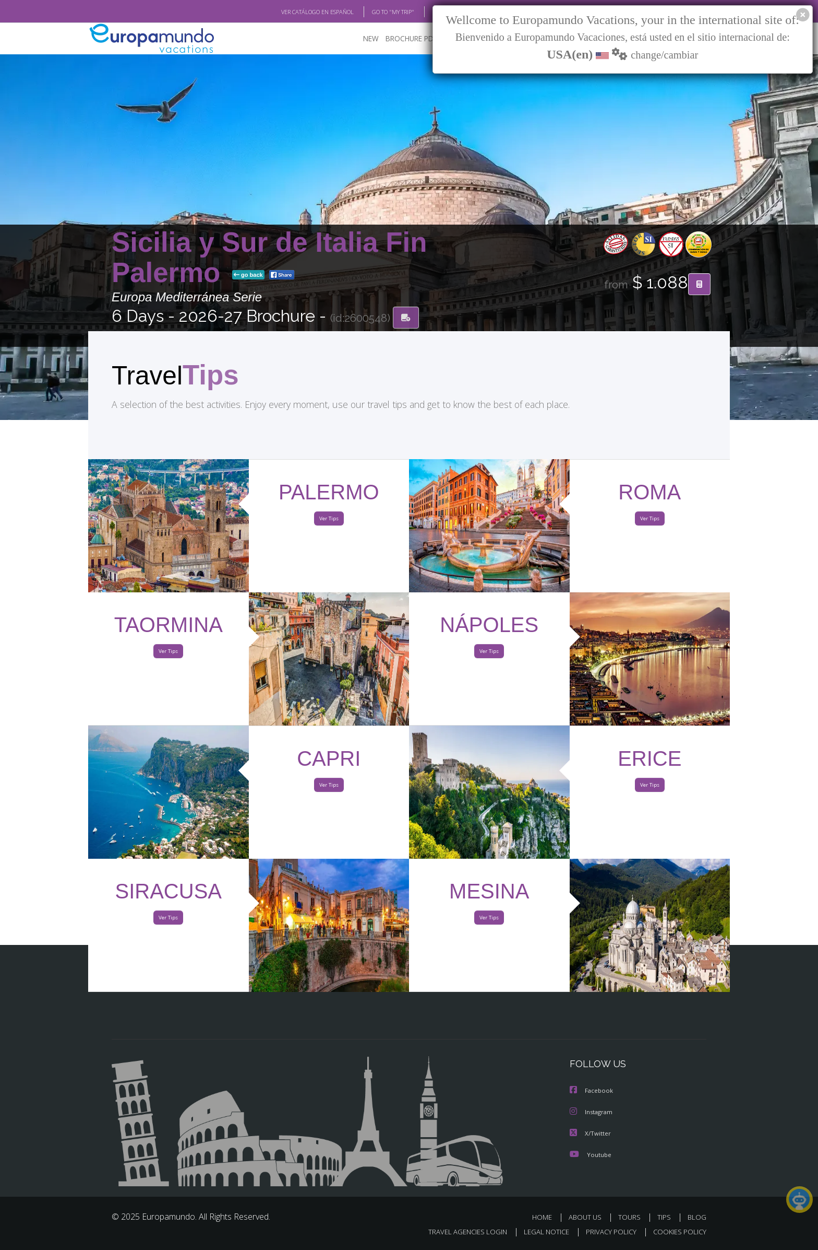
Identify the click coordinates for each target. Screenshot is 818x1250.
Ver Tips (328, 521)
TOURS (631, 1217)
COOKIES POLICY (677, 1232)
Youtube (590, 1155)
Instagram (592, 1113)
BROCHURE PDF (404, 39)
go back (248, 276)
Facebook (592, 1092)
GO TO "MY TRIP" (376, 12)
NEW (360, 39)
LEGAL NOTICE (539, 1232)
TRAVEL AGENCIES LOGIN (457, 1232)
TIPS (665, 1217)
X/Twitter (590, 1134)
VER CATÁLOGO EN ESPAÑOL (293, 12)
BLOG (426, 12)
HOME (546, 1217)
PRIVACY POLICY (606, 1232)
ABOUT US (588, 1217)
